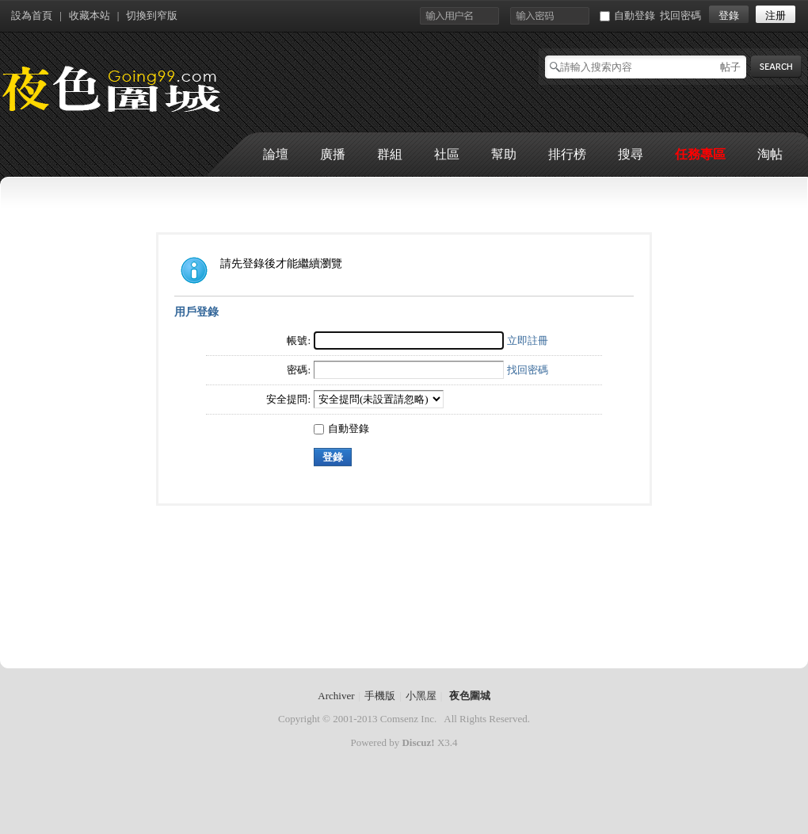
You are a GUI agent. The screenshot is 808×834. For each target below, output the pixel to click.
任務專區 (700, 154)
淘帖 (770, 154)
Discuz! (418, 742)
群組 (389, 154)
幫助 (503, 154)
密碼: (299, 370)
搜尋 (630, 154)
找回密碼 (680, 15)
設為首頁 (31, 15)
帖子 (730, 67)
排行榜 (567, 154)
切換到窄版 (151, 15)
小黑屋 (421, 696)
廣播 (332, 154)
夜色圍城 (469, 696)
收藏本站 (89, 15)
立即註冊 (527, 340)
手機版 (379, 696)
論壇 (275, 154)
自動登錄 (627, 15)
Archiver (336, 696)
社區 (446, 154)
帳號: (299, 340)
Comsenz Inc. (408, 719)
